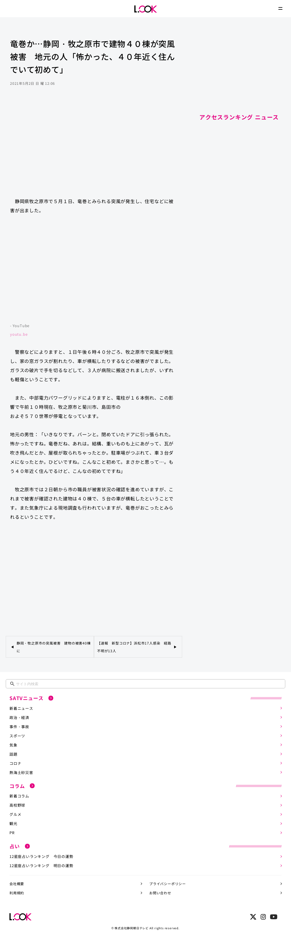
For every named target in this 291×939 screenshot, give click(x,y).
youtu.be (18, 334)
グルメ (15, 814)
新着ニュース (21, 708)
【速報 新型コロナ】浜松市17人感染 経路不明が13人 (134, 647)
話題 (13, 754)
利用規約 (16, 892)
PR (12, 832)
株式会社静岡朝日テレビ (132, 928)
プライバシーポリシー (167, 883)
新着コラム (19, 796)
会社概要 (16, 883)
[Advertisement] (94, 147)
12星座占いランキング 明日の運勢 (41, 865)
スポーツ (17, 735)
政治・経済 (19, 717)
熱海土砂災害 (21, 772)
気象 (13, 745)
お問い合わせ (160, 892)
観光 (13, 823)
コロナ (15, 763)
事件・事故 (19, 726)
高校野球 (17, 805)
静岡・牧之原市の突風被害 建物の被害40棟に (54, 647)
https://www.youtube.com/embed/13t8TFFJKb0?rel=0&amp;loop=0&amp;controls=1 (94, 271)
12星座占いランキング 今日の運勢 (41, 856)
